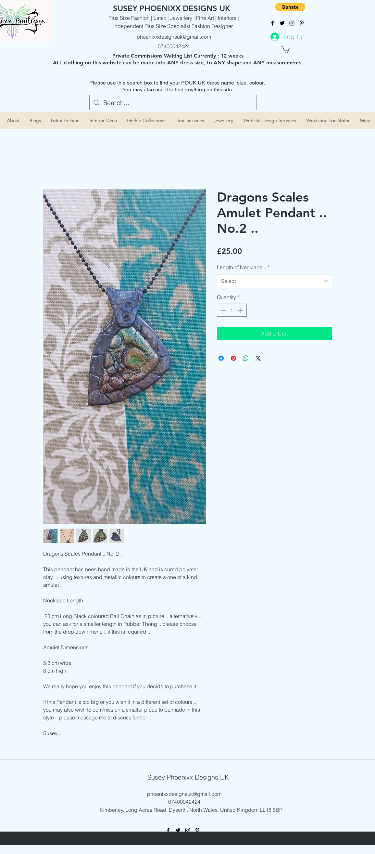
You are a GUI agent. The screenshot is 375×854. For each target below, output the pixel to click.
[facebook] (272, 23)
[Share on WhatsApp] (246, 358)
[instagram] (292, 23)
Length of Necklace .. (243, 267)
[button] (290, 7)
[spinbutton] (232, 310)
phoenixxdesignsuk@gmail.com (174, 36)
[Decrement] (222, 310)
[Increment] (241, 310)
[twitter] (282, 23)
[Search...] (173, 102)
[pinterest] (301, 23)
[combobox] (274, 281)
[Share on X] (258, 358)
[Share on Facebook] (221, 358)
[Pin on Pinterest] (233, 358)
